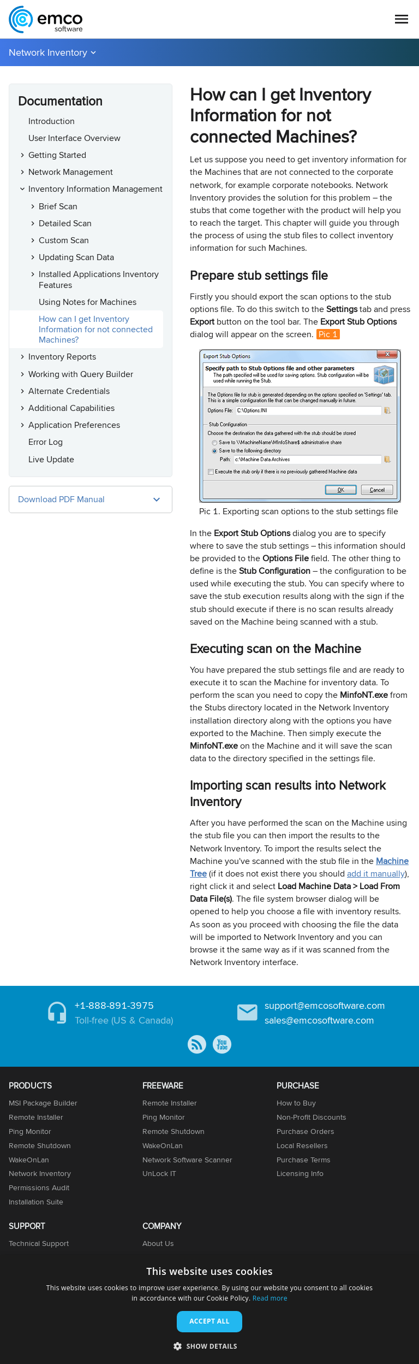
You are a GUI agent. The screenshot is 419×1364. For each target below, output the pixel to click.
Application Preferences (74, 425)
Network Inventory (48, 52)
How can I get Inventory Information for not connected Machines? (96, 329)
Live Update (51, 459)
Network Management (70, 172)
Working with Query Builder (80, 374)
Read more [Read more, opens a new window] (270, 1298)
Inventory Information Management (95, 189)
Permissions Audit (39, 1187)
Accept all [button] (209, 1321)
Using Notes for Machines (87, 302)
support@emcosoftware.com (325, 1005)
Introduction (51, 121)
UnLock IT (159, 1173)
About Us (158, 1243)
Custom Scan (64, 240)
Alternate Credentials (69, 391)
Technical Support (39, 1243)
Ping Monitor (30, 1131)
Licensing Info (300, 1173)
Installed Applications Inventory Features (99, 279)
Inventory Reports (62, 356)
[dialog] (209, 1309)
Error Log (45, 442)
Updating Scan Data (76, 257)
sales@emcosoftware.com (319, 1020)
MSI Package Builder (43, 1102)
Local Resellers (302, 1145)
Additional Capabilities (71, 408)
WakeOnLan (29, 1159)
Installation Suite (36, 1201)
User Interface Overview (74, 138)
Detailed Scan (65, 223)
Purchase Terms (304, 1159)
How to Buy (296, 1102)
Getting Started (57, 155)
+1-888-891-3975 (114, 1005)
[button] (209, 1346)
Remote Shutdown (40, 1145)
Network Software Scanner (187, 1159)
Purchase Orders (305, 1131)
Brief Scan (58, 206)
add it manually (376, 873)
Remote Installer (36, 1117)
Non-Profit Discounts (311, 1117)
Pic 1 (328, 334)
